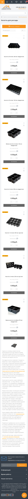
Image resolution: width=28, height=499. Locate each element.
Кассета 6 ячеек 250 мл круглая (14, 276)
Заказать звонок (22, 8)
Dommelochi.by (14, 489)
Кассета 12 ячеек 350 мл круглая (14, 233)
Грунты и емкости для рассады (10, 17)
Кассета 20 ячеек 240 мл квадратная (14, 56)
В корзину (14, 73)
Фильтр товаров (14, 26)
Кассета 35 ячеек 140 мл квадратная (14, 100)
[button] (11, 2)
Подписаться (22, 465)
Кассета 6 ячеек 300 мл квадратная (14, 189)
